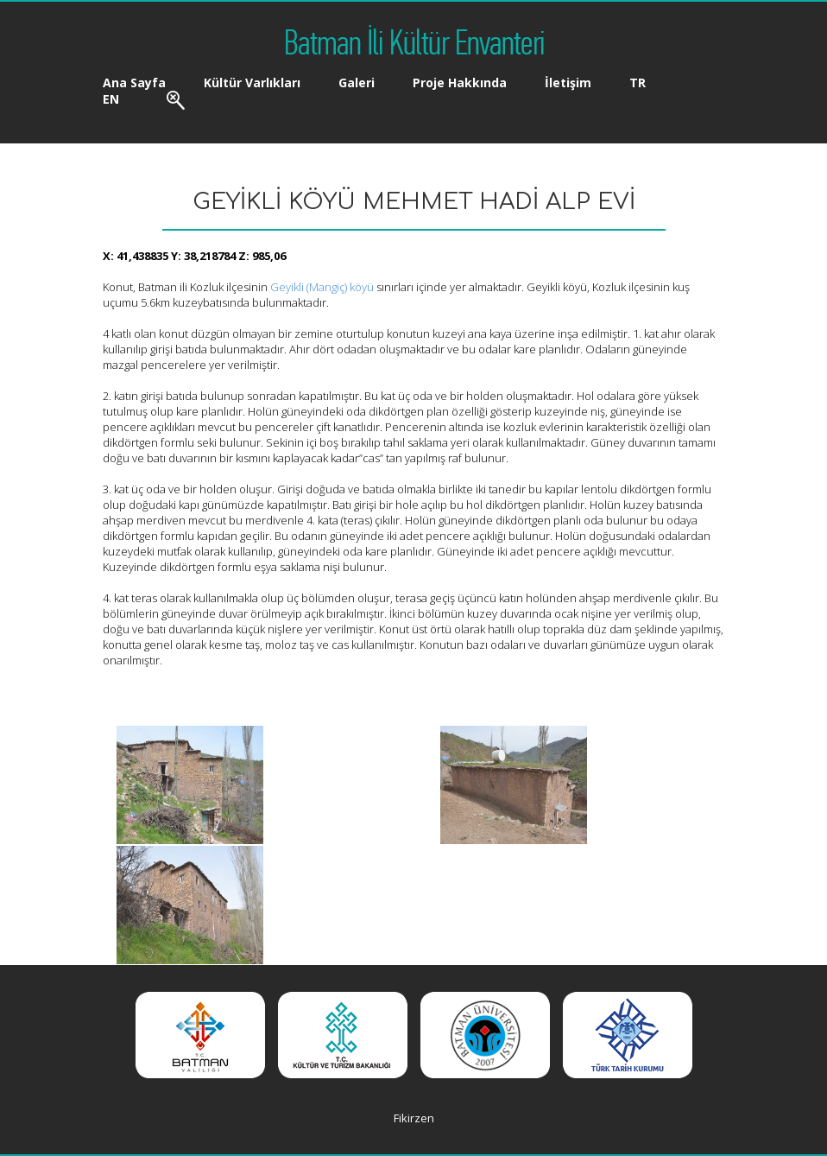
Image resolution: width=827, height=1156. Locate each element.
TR (637, 82)
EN (111, 99)
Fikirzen (414, 1118)
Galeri (356, 82)
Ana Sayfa (134, 82)
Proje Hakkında (460, 82)
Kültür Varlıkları (252, 82)
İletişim (568, 82)
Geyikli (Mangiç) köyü (322, 287)
